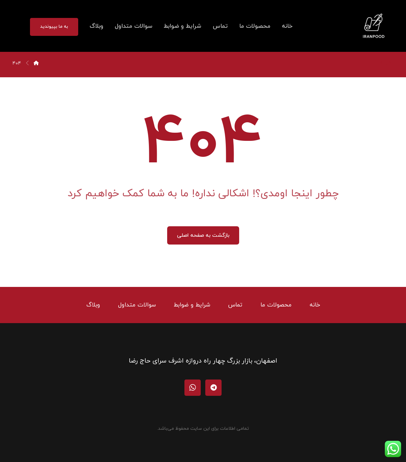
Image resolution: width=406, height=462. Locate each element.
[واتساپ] (192, 388)
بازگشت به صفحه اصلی (203, 235)
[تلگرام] (213, 388)
